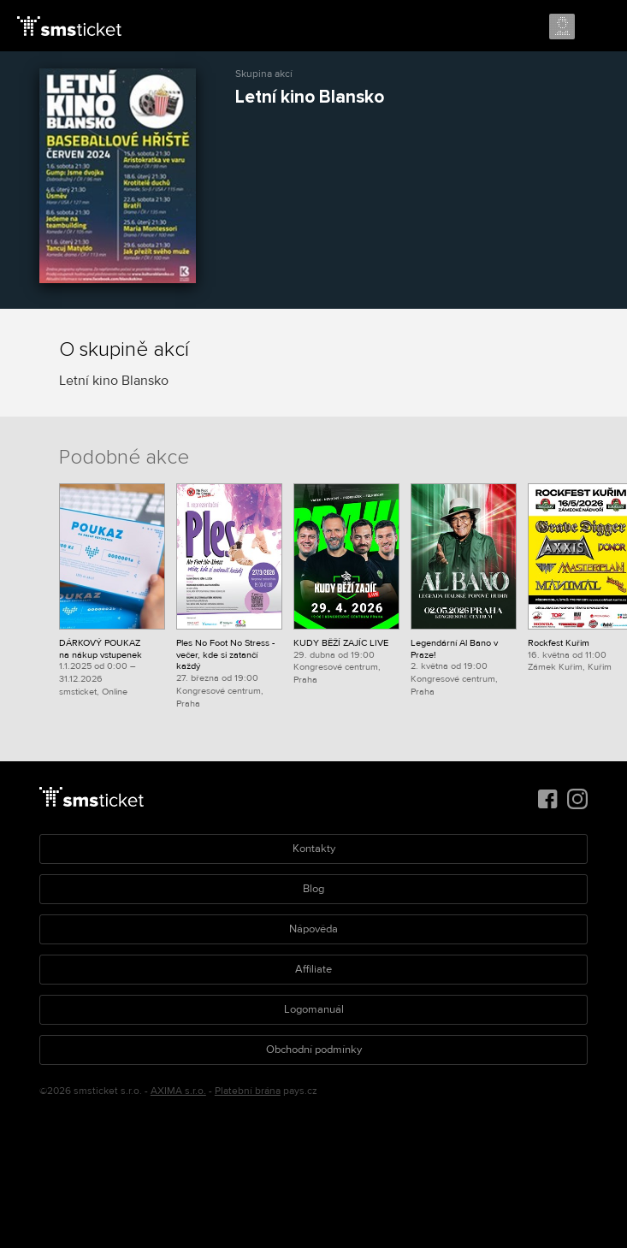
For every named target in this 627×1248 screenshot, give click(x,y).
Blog (313, 889)
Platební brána (248, 1091)
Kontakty (314, 848)
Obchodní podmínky (314, 1049)
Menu (599, 27)
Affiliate (313, 969)
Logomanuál (314, 1009)
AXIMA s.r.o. (178, 1091)
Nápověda (313, 929)
